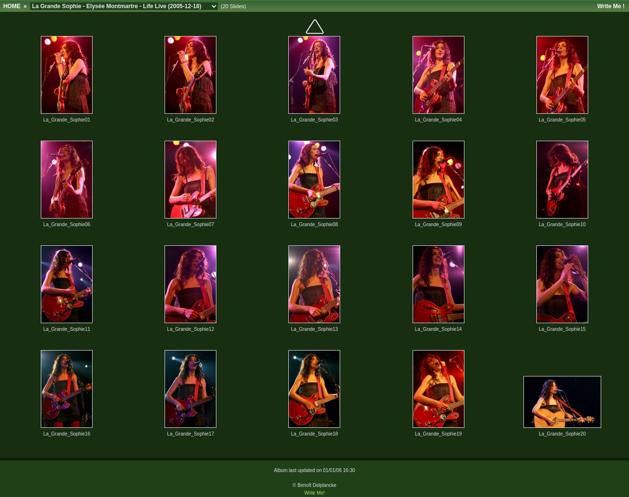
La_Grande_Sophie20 (562, 433)
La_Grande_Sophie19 (438, 433)
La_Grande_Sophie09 (438, 224)
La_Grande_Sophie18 (314, 433)
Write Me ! (611, 6)
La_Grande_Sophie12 (190, 329)
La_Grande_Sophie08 (314, 224)
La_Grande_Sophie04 (438, 119)
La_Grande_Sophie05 (562, 119)
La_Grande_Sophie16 (66, 433)
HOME (12, 6)
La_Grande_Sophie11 (66, 329)
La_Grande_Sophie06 (66, 224)
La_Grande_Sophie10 (562, 224)
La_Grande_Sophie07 (190, 224)
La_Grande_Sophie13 (314, 329)
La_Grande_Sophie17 (190, 433)
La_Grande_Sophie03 (314, 119)
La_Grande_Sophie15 (562, 329)
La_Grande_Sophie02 (190, 119)
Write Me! (314, 493)
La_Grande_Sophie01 (66, 119)
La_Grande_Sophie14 (438, 329)
